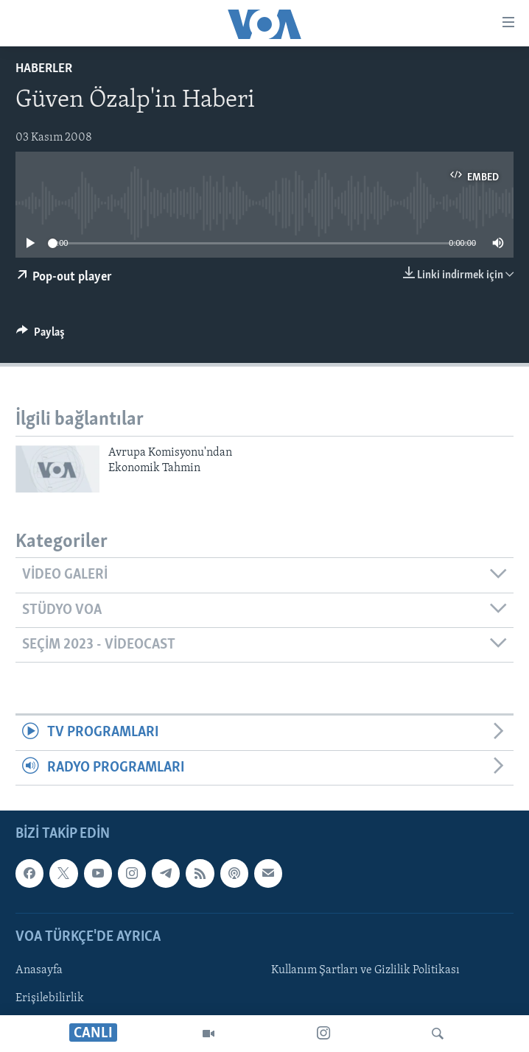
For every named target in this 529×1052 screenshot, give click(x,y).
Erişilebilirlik (49, 998)
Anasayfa (39, 970)
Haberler (43, 69)
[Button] (40, 336)
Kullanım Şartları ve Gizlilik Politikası (365, 970)
